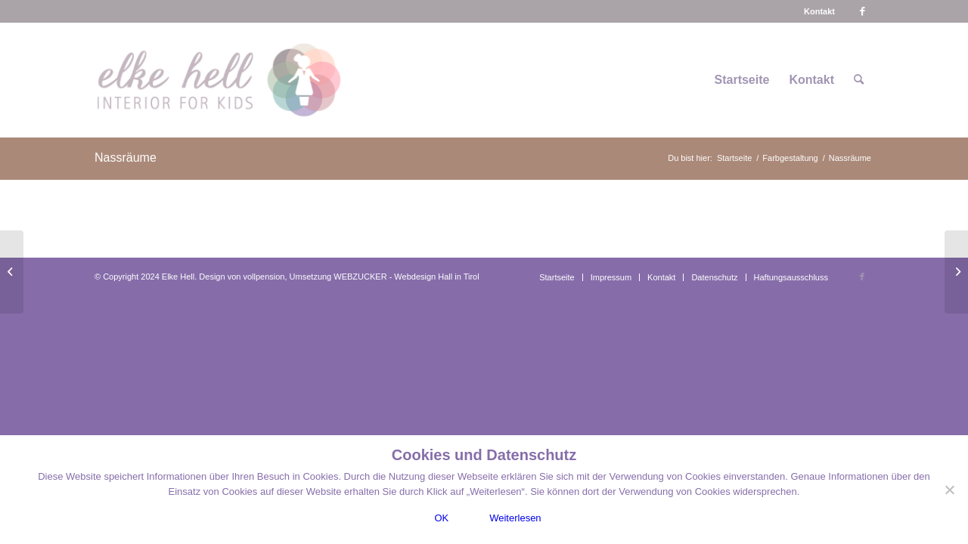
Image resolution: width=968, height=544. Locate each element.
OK (441, 518)
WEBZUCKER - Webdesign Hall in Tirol (406, 276)
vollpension (263, 276)
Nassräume (126, 157)
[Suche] (858, 80)
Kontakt (819, 11)
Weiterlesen (515, 518)
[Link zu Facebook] (862, 11)
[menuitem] (819, 11)
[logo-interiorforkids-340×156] (218, 80)
